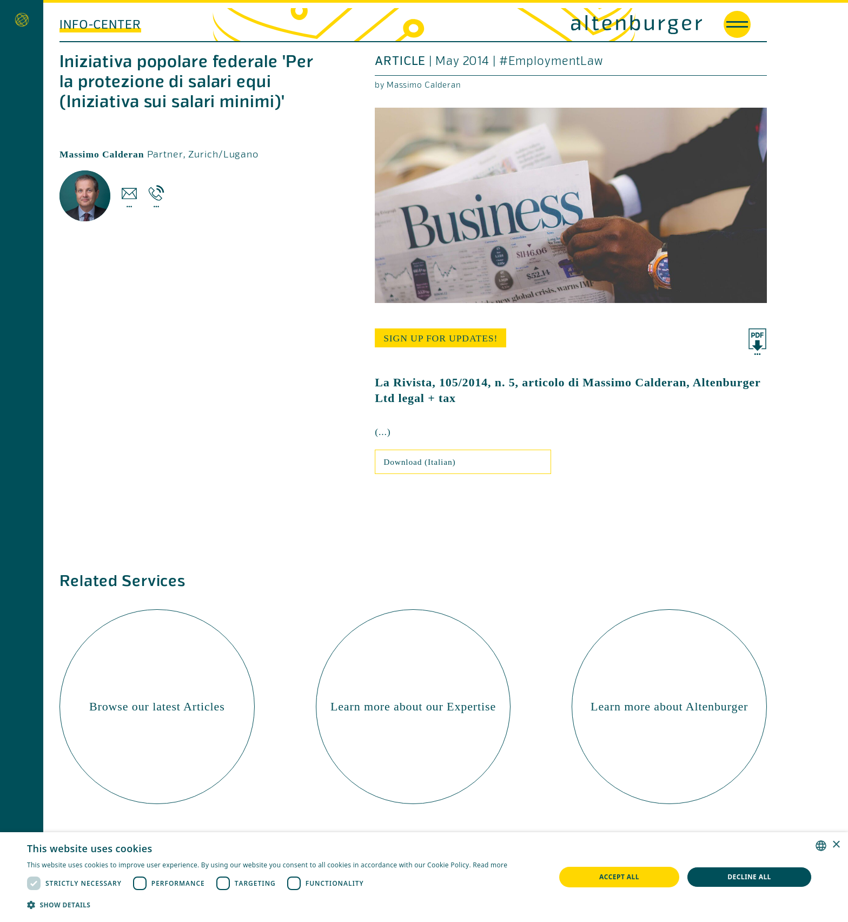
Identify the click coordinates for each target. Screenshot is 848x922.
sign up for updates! (440, 338)
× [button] (836, 845)
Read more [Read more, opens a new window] (490, 865)
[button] (267, 905)
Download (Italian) (419, 461)
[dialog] (424, 877)
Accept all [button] (619, 876)
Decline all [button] (749, 876)
